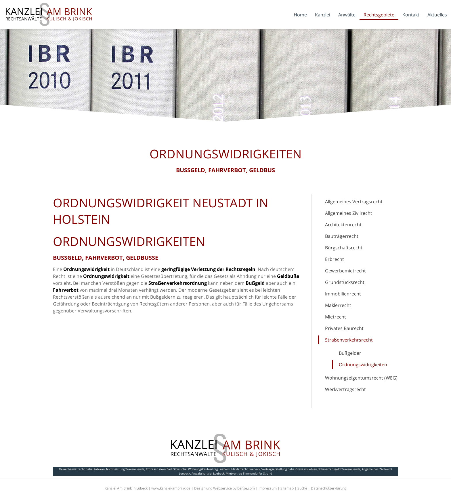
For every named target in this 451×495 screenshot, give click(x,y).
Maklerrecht (338, 305)
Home (300, 15)
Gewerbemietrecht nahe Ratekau (82, 469)
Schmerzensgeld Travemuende (339, 469)
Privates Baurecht (344, 328)
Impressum (268, 488)
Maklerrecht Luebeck (245, 469)
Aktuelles (437, 15)
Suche (302, 488)
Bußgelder (350, 353)
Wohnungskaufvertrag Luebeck (209, 469)
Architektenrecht (343, 224)
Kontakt (410, 15)
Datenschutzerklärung (329, 488)
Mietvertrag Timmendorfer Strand (249, 473)
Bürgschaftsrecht (343, 247)
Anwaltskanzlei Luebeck (208, 473)
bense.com (246, 488)
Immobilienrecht (343, 294)
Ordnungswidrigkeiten (363, 364)
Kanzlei (322, 15)
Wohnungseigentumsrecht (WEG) (361, 378)
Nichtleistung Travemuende (125, 469)
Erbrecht (334, 259)
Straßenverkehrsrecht (349, 340)
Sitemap (287, 488)
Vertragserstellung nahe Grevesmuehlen (289, 469)
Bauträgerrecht (341, 236)
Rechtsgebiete (379, 15)
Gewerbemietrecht (345, 271)
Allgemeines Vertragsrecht (354, 201)
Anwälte (347, 15)
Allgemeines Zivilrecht (348, 213)
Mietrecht (335, 317)
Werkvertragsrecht (345, 389)
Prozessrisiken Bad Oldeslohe (166, 469)
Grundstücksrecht (344, 282)
